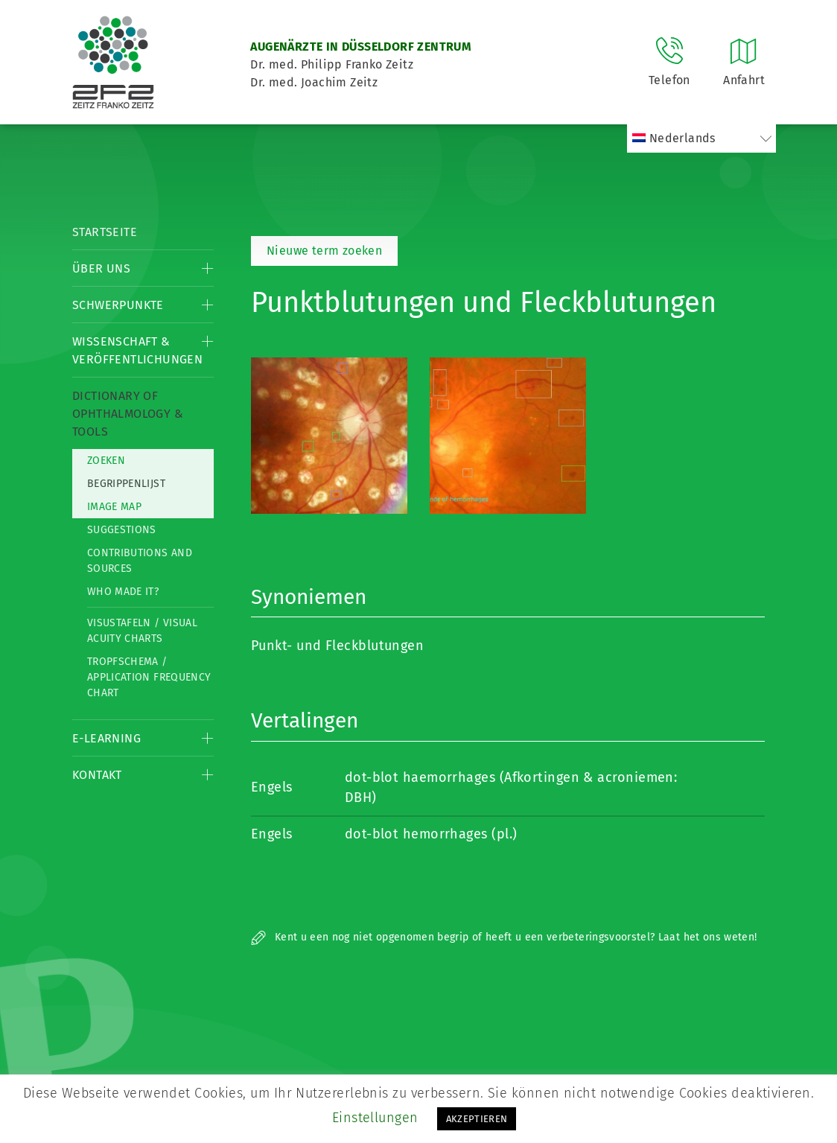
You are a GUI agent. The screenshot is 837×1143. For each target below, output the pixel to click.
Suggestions (121, 529)
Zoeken (106, 460)
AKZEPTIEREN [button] (477, 1118)
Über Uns (101, 268)
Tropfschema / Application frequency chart (149, 677)
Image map (114, 506)
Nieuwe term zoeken (324, 250)
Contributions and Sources (139, 561)
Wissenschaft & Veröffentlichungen (137, 350)
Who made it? (123, 591)
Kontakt (97, 775)
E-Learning (106, 738)
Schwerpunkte (118, 305)
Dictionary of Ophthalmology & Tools (127, 414)
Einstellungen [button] (375, 1117)
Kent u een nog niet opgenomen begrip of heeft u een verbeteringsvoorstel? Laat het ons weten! (504, 937)
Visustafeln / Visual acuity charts (142, 631)
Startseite (104, 232)
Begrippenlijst (126, 483)
